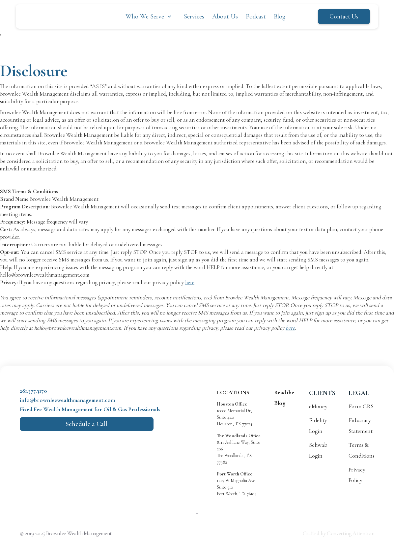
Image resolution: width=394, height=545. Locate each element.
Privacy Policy (357, 475)
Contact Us (343, 16)
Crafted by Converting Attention (338, 533)
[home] (57, 16)
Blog (280, 16)
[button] (149, 16)
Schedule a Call (87, 424)
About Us (225, 16)
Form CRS (361, 406)
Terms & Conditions (361, 450)
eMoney (318, 406)
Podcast (256, 16)
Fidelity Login (318, 425)
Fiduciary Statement (361, 425)
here (189, 282)
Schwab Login (318, 450)
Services (194, 16)
